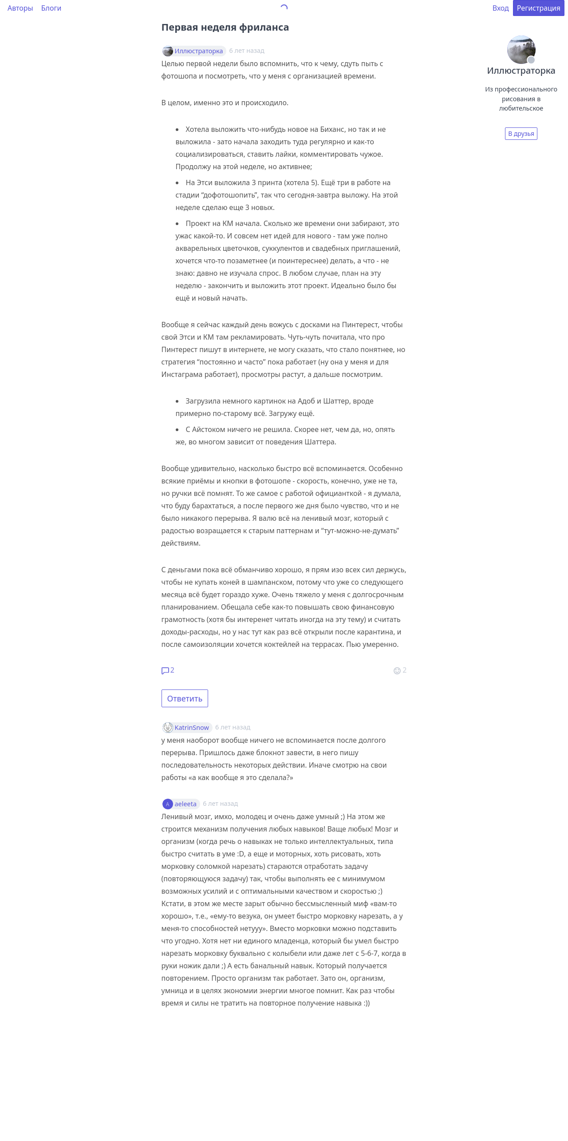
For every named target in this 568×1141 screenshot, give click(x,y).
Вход (501, 8)
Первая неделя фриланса (225, 26)
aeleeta (186, 804)
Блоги (51, 8)
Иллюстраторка (199, 51)
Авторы (20, 8)
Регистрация (538, 8)
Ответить (185, 698)
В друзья (521, 133)
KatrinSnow (192, 727)
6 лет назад (232, 727)
